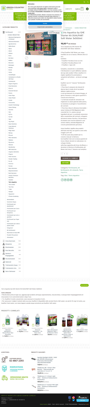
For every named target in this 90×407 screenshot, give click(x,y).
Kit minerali (74, 170)
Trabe (10, 189)
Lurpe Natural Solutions (12, 127)
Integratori (10, 228)
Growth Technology (14, 105)
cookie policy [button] (31, 201)
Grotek (10, 100)
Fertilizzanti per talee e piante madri (13, 224)
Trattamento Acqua (11, 265)
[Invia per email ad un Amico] (68, 179)
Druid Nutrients (13, 86)
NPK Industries (12, 149)
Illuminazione (9, 247)
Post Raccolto (9, 250)
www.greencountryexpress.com (45, 18)
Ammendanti (10, 199)
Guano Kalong (12, 107)
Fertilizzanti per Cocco (13, 208)
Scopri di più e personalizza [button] (45, 214)
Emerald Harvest (13, 90)
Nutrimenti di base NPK (13, 232)
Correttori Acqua (11, 202)
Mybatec (11, 140)
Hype (10, 119)
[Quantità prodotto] (64, 153)
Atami (10, 51)
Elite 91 (11, 88)
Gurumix (59, 9)
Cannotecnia (12, 81)
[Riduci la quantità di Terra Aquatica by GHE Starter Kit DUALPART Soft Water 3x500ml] (62, 153)
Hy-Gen (10, 116)
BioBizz (10, 60)
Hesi (10, 112)
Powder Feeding (13, 159)
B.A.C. (10, 55)
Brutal (10, 70)
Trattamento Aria (10, 268)
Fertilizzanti (68, 28)
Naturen (11, 144)
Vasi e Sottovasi (10, 271)
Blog (51, 9)
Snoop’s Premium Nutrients (13, 176)
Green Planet (12, 98)
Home (37, 9)
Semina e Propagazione (9, 254)
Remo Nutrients (13, 168)
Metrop (10, 133)
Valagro (11, 191)
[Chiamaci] (87, 2)
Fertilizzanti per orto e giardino (13, 216)
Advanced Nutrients (14, 41)
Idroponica (8, 244)
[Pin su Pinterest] (71, 179)
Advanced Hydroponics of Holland (15, 38)
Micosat (11, 135)
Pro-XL (10, 161)
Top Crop (11, 187)
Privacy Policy (6, 398)
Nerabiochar (12, 147)
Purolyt (11, 166)
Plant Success (12, 156)
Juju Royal (11, 121)
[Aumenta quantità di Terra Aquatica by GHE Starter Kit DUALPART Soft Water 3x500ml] (67, 153)
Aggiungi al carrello (70, 158)
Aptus (10, 48)
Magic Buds (12, 130)
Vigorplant (11, 194)
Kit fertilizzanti (11, 230)
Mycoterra (11, 142)
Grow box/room (10, 241)
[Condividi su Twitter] (65, 179)
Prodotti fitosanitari (12, 235)
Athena (10, 53)
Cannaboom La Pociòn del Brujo (14, 78)
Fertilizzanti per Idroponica (11, 211)
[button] (84, 2)
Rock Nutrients (12, 173)
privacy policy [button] (43, 196)
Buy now (65, 163)
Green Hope (12, 95)
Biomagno (11, 65)
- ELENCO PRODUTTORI (80, 28)
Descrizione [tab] (84, 285)
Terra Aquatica (66, 29)
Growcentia (12, 102)
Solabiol (11, 180)
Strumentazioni (10, 259)
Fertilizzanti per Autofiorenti (11, 205)
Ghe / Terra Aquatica (71, 175)
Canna (10, 72)
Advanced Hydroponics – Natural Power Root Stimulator (8, 332)
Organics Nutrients (14, 152)
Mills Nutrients (13, 137)
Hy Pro (10, 114)
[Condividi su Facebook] (62, 179)
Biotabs (11, 67)
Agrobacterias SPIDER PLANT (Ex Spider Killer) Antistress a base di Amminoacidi (67, 333)
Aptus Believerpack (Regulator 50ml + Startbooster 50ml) (52, 331)
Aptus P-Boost (23, 330)
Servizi (3, 403)
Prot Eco (11, 163)
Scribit (87, 404)
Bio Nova (11, 58)
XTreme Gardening (13, 196)
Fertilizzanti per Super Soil (13, 220)
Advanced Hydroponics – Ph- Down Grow (38, 331)
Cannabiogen (12, 74)
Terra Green (12, 184)
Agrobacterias (12, 44)
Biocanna (11, 63)
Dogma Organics (13, 83)
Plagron (11, 154)
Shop (44, 9)
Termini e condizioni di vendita (13, 400)
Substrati (8, 262)
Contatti (69, 9)
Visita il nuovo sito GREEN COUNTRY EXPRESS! (18, 395)
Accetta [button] (45, 211)
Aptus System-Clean (82, 330)
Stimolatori (10, 237)
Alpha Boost (12, 46)
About (3, 401)
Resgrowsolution (13, 170)
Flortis (10, 93)
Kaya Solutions (13, 124)
